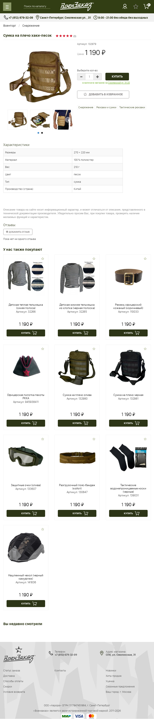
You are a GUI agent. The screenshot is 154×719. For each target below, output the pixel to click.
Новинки (111, 670)
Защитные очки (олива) (26, 485)
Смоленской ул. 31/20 (119, 82)
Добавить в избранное (103, 94)
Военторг (9, 25)
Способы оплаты (13, 681)
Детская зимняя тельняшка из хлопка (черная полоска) (77, 306)
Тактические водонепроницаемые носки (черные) (128, 488)
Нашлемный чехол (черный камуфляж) (25, 576)
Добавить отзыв (18, 231)
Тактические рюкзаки (132, 107)
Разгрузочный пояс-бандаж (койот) (77, 486)
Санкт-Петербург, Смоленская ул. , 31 (63, 17)
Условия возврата (14, 691)
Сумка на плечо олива (77, 395)
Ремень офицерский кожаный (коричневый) (128, 306)
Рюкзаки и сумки (106, 107)
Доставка (9, 675)
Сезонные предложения (120, 686)
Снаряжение (31, 25)
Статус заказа (11, 670)
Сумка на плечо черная (128, 395)
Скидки (7, 686)
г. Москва (125, 691)
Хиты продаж (114, 675)
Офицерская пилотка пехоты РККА (25, 396)
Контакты (60, 670)
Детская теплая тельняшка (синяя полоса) (26, 306)
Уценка (110, 681)
